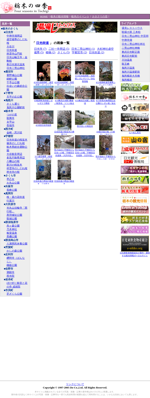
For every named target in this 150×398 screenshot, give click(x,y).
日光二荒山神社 (16, 67)
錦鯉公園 (12, 78)
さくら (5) (63, 52)
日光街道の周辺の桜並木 (64, 181)
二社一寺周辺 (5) (58, 48)
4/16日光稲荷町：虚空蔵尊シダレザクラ (43, 82)
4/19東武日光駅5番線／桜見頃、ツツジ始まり (64, 102)
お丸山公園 (13, 182)
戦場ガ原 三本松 (131, 31)
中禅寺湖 (127, 39)
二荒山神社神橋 (131, 47)
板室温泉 (12, 232)
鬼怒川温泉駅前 (131, 71)
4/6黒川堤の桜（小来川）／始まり (106, 132)
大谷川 (10, 46)
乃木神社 (12, 229)
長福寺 (10, 125)
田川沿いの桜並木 (85, 125)
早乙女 (10, 179)
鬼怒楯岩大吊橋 (131, 75)
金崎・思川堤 (14, 132)
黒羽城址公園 (14, 214)
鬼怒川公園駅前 (16, 107)
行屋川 (10, 200)
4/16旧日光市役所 (43, 124)
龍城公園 (12, 218)
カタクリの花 (100, 16)
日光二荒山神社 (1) (83, 48)
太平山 (10, 121)
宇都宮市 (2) (79, 52)
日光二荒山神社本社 (133, 43)
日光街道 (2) (96, 52)
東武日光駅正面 (131, 51)
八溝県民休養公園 (17, 243)
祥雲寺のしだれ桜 (17, 168)
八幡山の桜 (13, 161)
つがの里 (12, 114)
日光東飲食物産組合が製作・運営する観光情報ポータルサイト (135, 253)
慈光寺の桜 (13, 171)
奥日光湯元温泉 (16, 64)
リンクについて (75, 384)
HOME (44, 16)
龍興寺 (10, 118)
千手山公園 (13, 82)
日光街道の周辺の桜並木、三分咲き (43, 181)
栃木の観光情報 (59, 16)
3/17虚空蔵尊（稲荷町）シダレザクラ (43, 156)
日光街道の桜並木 (17, 139)
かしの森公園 (14, 250)
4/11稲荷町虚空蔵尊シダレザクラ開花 (105, 82)
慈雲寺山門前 (14, 53)
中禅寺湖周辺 (14, 35)
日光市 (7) (40, 48)
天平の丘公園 (14, 96)
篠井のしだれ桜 (16, 143)
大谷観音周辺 (14, 154)
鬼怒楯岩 (127, 79)
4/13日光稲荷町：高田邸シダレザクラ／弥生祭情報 (85, 77)
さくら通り (13, 103)
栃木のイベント (80, 16)
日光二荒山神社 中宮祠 (135, 35)
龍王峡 (125, 63)
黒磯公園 (12, 236)
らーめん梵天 (135, 131)
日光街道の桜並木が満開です (64, 132)
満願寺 (10, 272)
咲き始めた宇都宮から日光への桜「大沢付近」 (106, 158)
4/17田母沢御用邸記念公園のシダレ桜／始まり (106, 102)
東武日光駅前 (129, 55)
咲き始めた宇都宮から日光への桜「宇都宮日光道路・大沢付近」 (64, 151)
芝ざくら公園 (14, 293)
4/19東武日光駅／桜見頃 (85, 100)
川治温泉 (127, 59)
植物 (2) (50, 52)
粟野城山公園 (14, 75)
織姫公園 (12, 265)
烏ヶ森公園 (13, 225)
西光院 (10, 275)
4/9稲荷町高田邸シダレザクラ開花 (43, 100)
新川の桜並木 (14, 164)
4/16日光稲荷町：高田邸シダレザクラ (64, 82)
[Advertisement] (75, 211)
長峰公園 (12, 189)
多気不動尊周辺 (16, 157)
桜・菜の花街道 (16, 197)
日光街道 (12, 50)
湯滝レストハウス (132, 27)
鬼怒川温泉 (128, 67)
